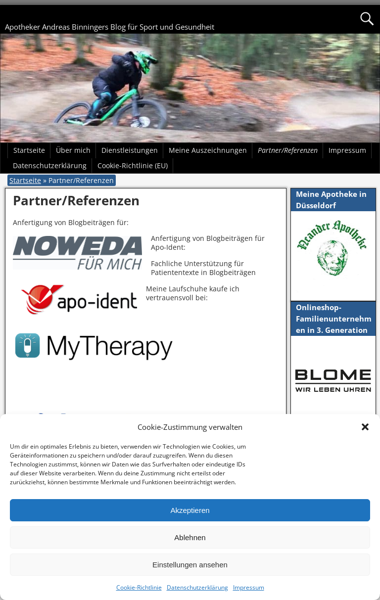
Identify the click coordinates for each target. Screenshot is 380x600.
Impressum (248, 587)
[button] (365, 427)
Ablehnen (189, 537)
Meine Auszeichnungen (208, 150)
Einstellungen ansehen (190, 564)
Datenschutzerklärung (197, 587)
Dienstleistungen (129, 150)
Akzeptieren (189, 510)
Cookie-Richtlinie (139, 587)
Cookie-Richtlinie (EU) (132, 165)
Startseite (29, 150)
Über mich (73, 150)
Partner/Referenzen (288, 150)
